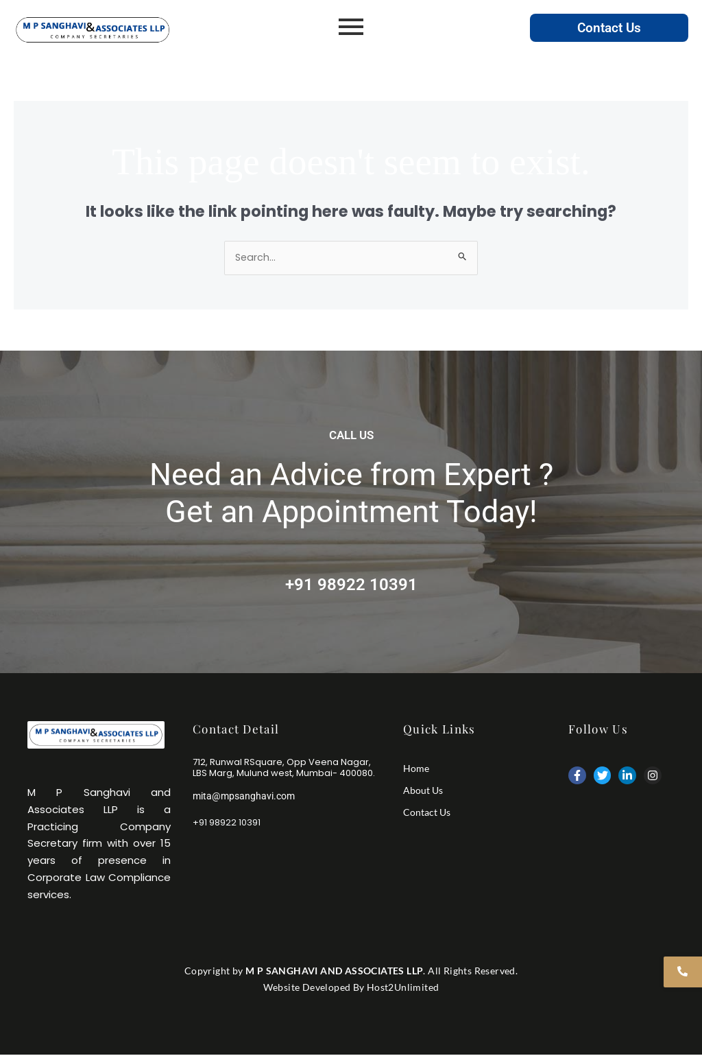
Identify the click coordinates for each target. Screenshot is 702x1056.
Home (416, 769)
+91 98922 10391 (351, 584)
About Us (423, 791)
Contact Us (609, 27)
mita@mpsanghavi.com (246, 797)
